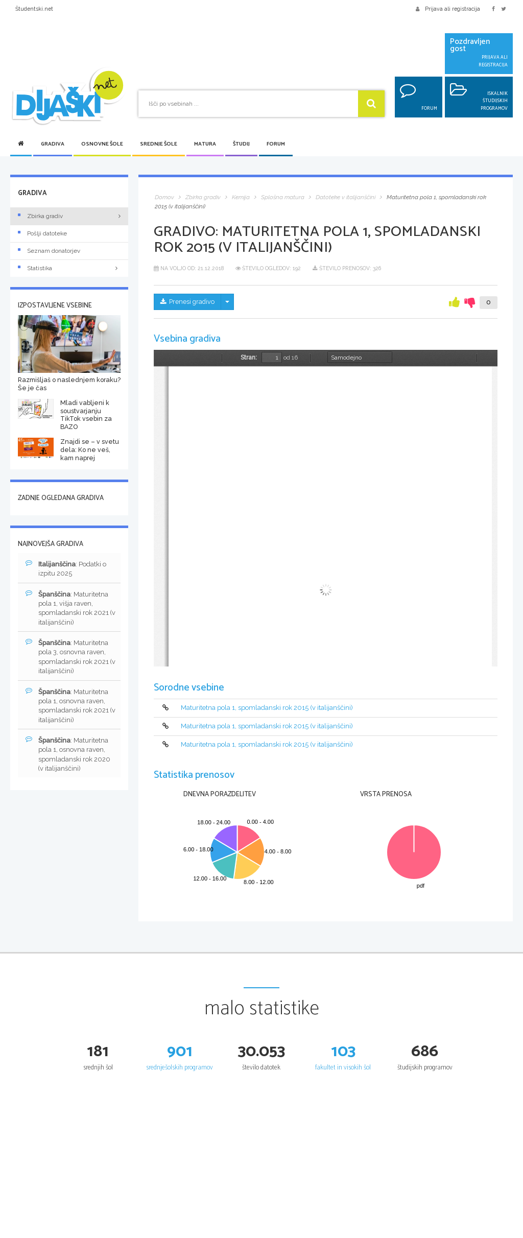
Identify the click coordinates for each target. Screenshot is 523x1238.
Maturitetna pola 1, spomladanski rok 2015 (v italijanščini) (267, 707)
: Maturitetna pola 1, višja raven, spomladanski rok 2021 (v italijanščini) (67, 608)
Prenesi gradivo (188, 301)
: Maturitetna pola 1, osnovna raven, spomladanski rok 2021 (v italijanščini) (67, 706)
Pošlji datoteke (42, 233)
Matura (205, 144)
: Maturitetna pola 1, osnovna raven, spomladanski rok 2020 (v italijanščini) (68, 755)
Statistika (69, 268)
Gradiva (52, 144)
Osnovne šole (102, 144)
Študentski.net (34, 9)
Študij (241, 144)
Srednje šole (158, 144)
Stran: (249, 357)
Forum (276, 144)
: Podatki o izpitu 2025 (66, 569)
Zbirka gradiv (40, 216)
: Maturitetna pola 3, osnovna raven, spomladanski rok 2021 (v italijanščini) (67, 657)
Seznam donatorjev (49, 250)
